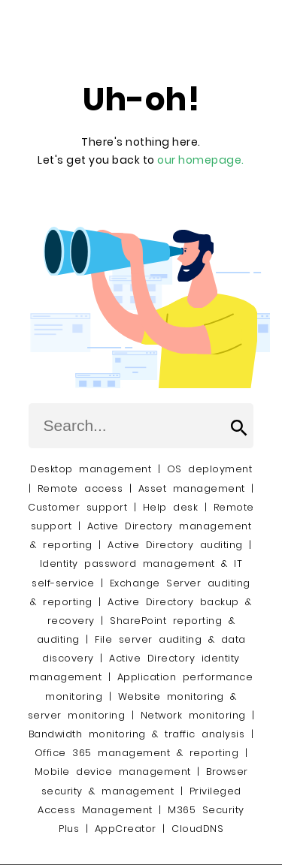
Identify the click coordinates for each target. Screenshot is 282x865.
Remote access (80, 488)
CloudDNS (197, 828)
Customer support (77, 507)
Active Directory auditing (175, 544)
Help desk (171, 507)
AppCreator (125, 828)
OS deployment (210, 469)
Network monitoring (193, 715)
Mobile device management (113, 771)
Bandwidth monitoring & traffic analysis (137, 734)
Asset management (191, 488)
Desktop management (90, 469)
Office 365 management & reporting (137, 752)
